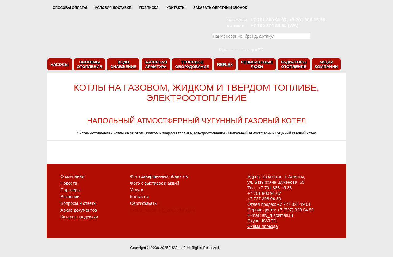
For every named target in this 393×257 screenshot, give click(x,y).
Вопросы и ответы (78, 203)
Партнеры (70, 189)
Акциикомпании (326, 64)
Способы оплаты (70, 7)
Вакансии (70, 196)
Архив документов (78, 210)
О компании (72, 176)
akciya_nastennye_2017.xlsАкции (162, 210)
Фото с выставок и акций (154, 183)
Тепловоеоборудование (192, 64)
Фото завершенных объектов (159, 176)
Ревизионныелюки (257, 64)
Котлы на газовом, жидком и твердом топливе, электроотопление (169, 133)
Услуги (136, 189)
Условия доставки (113, 7)
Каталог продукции (79, 216)
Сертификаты (144, 203)
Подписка (149, 7)
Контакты (175, 7)
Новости (68, 183)
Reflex (225, 64)
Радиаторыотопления (294, 64)
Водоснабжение (123, 64)
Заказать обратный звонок (220, 7)
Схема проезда (262, 226)
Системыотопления (89, 64)
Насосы (59, 64)
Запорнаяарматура (156, 64)
